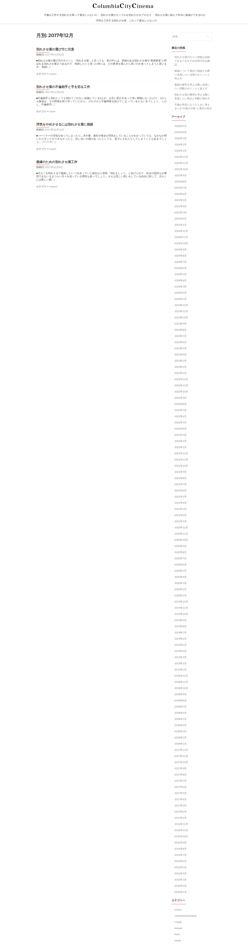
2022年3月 (180, 434)
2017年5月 (180, 793)
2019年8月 (180, 626)
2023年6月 (180, 342)
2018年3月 (180, 731)
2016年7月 (180, 854)
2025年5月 (180, 199)
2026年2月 (180, 144)
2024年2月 (180, 292)
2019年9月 (180, 620)
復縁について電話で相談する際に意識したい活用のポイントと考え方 (192, 74)
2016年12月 (181, 823)
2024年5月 (180, 274)
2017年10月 (181, 762)
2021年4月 (180, 502)
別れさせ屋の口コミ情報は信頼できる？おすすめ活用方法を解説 (192, 60)
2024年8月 (180, 255)
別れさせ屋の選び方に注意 (55, 49)
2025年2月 (180, 218)
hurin (52, 111)
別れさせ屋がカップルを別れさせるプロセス (126, 14)
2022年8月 (180, 403)
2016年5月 (180, 867)
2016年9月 (180, 842)
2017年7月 (180, 780)
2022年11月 (181, 385)
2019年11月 (181, 607)
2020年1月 (180, 595)
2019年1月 (180, 669)
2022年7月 (180, 410)
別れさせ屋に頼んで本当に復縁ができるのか (180, 14)
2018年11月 (181, 681)
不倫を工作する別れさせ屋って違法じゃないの (70, 14)
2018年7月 (180, 706)
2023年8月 (180, 329)
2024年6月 (180, 267)
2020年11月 (181, 533)
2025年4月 (180, 206)
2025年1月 (180, 224)
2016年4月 (180, 873)
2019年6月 (180, 638)
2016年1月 (180, 891)
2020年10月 (181, 539)
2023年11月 (181, 311)
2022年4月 (180, 428)
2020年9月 (180, 545)
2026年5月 (180, 125)
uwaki (53, 148)
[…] (48, 66)
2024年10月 (181, 243)
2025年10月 (181, 169)
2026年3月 (180, 138)
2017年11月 (181, 755)
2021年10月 (181, 465)
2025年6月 (180, 193)
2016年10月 (181, 836)
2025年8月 (180, 181)
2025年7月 (180, 187)
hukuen (53, 186)
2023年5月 (180, 348)
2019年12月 (181, 601)
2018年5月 (180, 718)
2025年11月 (181, 162)
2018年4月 (180, 725)
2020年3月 (180, 582)
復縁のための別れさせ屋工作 (56, 162)
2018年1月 (180, 743)
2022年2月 (180, 440)
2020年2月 (180, 589)
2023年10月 (181, 317)
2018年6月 (180, 712)
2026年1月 (180, 150)
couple (178, 921)
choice (53, 73)
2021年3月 (180, 508)
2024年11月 (181, 237)
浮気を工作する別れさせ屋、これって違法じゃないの (126, 20)
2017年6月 (180, 786)
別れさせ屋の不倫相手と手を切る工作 (63, 87)
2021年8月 (180, 477)
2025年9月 (180, 175)
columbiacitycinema (185, 915)
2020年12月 (181, 527)
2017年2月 (180, 811)
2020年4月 (180, 576)
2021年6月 (180, 490)
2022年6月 (180, 416)
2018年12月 (181, 675)
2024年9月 (180, 249)
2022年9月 (180, 397)
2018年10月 (181, 687)
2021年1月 (180, 521)
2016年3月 (180, 879)
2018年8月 (180, 700)
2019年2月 (180, 663)
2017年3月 (180, 805)
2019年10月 (181, 613)
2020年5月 (180, 570)
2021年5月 (180, 496)
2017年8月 (180, 774)
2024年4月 (180, 280)
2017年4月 (180, 799)
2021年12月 (181, 453)
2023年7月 (180, 335)
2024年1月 (180, 298)
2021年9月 (180, 471)
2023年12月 (181, 304)
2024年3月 (180, 286)
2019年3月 (180, 657)
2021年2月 (180, 515)
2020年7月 (180, 558)
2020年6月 (180, 564)
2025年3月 (180, 212)
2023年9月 (180, 323)
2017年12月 (181, 749)
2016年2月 (180, 885)
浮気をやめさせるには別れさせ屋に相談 (64, 124)
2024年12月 (181, 230)
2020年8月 (180, 552)
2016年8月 (180, 848)
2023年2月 (180, 366)
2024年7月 (180, 261)
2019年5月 (180, 644)
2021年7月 (180, 484)
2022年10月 (181, 391)
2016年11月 (181, 830)
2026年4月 (180, 132)
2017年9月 (180, 768)
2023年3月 (180, 360)
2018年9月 (180, 694)
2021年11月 (181, 459)
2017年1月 (180, 817)
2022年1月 (180, 447)
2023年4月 (180, 354)
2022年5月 (180, 422)
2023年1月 (180, 372)
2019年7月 (180, 632)
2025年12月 (181, 156)
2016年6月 (180, 860)
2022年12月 (181, 379)
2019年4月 (180, 650)
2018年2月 (180, 737)
